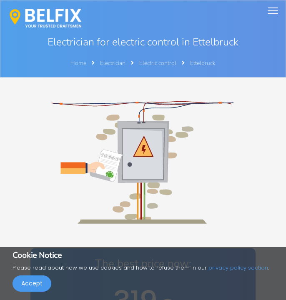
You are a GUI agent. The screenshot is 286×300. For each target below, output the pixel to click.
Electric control (158, 63)
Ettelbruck (203, 63)
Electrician (113, 63)
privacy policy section (238, 268)
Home (78, 63)
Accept (32, 283)
